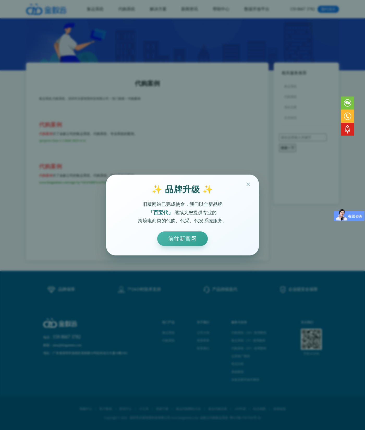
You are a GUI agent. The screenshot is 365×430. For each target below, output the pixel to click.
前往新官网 (182, 239)
